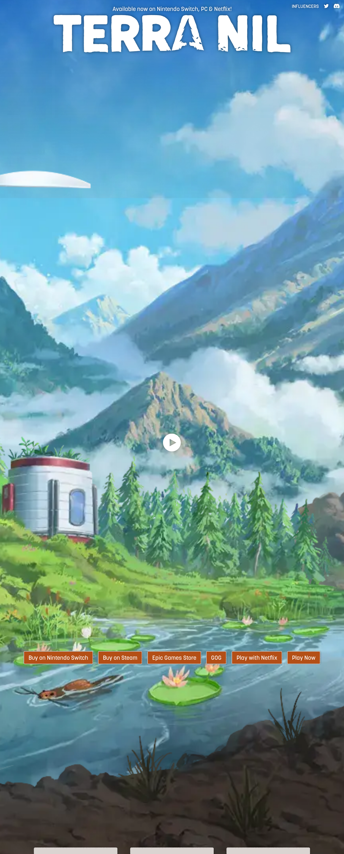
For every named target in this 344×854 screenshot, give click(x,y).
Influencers (305, 6)
